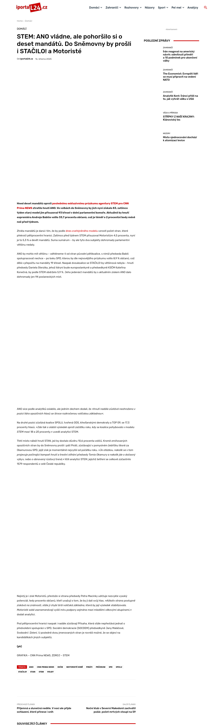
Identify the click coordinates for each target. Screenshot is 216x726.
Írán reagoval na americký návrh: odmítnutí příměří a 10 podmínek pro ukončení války (180, 56)
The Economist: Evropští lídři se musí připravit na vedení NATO (180, 76)
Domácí (28, 20)
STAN (32, 516)
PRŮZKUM (100, 511)
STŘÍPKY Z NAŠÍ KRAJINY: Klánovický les (179, 118)
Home (20, 20)
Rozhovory (115, 600)
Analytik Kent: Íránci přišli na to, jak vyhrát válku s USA (180, 97)
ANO (31, 511)
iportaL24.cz (26, 59)
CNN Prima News (45, 511)
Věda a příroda (170, 113)
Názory (36, 609)
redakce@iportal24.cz (114, 700)
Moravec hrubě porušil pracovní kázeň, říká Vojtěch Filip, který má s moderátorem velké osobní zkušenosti (116, 610)
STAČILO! (22, 516)
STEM (41, 516)
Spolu (119, 511)
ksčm (60, 511)
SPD (110, 511)
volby (50, 516)
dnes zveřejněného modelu (82, 179)
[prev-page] (19, 626)
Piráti (89, 511)
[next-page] (24, 626)
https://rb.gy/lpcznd (95, 664)
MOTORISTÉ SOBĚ (74, 511)
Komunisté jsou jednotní (76, 616)
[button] (205, 8)
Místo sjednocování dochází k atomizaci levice (36, 615)
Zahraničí (168, 48)
